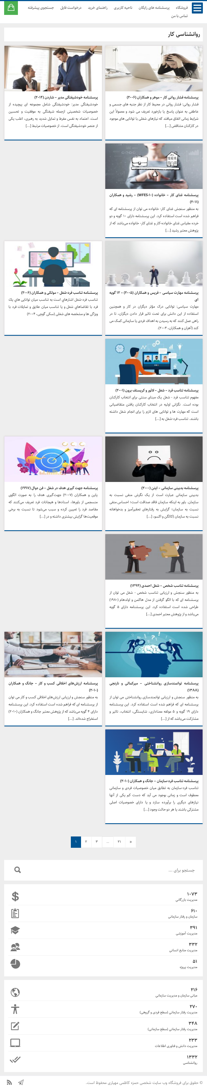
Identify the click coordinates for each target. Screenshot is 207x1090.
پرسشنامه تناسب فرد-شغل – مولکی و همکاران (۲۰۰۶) (59, 293)
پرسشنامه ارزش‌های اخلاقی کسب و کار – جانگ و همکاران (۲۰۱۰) (53, 687)
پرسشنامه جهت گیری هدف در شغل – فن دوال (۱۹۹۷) (59, 488)
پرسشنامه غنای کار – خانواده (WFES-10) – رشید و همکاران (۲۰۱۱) (154, 198)
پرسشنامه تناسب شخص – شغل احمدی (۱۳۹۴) (164, 586)
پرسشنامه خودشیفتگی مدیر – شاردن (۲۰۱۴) (66, 97)
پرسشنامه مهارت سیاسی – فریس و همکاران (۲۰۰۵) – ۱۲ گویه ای (154, 296)
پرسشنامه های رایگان (154, 8)
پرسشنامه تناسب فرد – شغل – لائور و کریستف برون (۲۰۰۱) (156, 390)
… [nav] (107, 842)
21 (119, 842)
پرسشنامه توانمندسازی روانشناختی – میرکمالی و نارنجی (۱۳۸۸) (154, 687)
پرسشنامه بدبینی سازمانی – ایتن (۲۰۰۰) (169, 488)
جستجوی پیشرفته (41, 8)
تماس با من (179, 16)
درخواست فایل (71, 8)
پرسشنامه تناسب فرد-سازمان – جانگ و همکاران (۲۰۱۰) (159, 781)
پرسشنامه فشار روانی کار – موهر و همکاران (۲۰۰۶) (162, 97)
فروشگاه (182, 8)
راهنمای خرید (97, 8)
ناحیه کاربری (123, 8)
